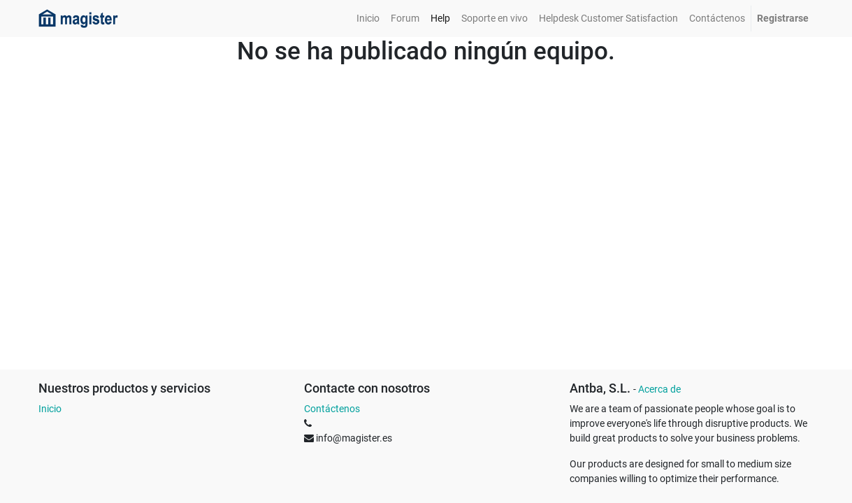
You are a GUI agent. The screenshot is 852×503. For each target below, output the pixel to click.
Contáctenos (332, 408)
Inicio (50, 408)
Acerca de (659, 389)
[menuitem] (368, 18)
